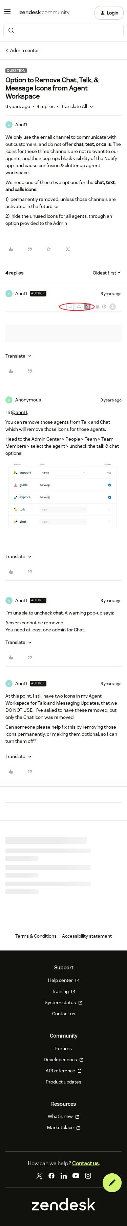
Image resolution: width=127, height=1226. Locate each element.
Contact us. (86, 1163)
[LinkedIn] (63, 1175)
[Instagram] (88, 1175)
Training (63, 991)
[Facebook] (51, 1175)
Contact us (63, 1014)
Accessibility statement (87, 936)
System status (63, 1002)
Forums (63, 1048)
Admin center (24, 50)
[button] (7, 14)
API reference (64, 1071)
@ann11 (19, 412)
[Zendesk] (64, 1209)
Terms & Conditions (36, 936)
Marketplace (63, 1127)
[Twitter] (39, 1175)
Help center (63, 980)
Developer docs (63, 1060)
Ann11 (21, 125)
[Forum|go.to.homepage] (44, 12)
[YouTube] (75, 1175)
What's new (63, 1116)
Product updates (63, 1082)
